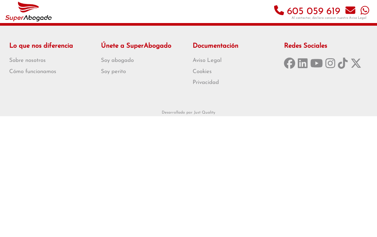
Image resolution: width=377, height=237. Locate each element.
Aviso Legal (357, 18)
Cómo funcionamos (32, 71)
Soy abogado (117, 60)
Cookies (202, 71)
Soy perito (113, 71)
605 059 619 (307, 12)
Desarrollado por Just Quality (188, 113)
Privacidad (206, 82)
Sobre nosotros (27, 60)
